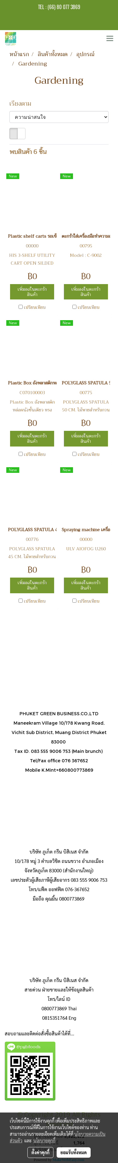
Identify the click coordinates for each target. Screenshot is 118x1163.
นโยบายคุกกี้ (44, 1140)
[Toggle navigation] (110, 39)
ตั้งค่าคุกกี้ (40, 1152)
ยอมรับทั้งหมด (73, 1152)
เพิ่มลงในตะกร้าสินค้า (32, 291)
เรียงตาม (22, 103)
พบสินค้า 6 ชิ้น (28, 152)
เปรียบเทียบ (35, 307)
